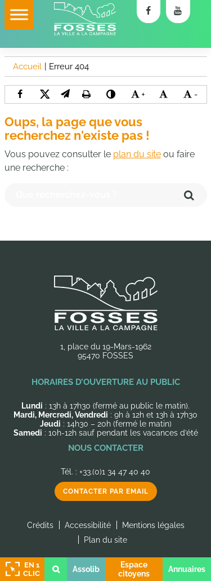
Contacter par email (106, 491)
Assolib (86, 569)
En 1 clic (21, 569)
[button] (65, 93)
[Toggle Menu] (19, 14)
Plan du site (105, 539)
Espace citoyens (134, 569)
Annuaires (186, 569)
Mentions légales (153, 525)
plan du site (137, 154)
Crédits (40, 525)
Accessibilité (88, 525)
